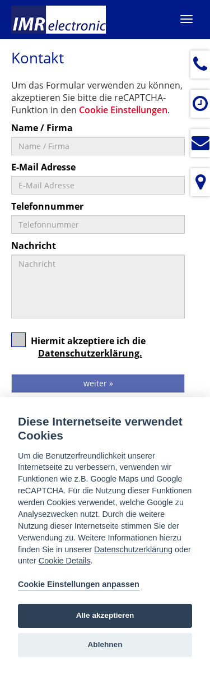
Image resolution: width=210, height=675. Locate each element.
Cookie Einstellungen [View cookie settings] (123, 110)
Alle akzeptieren (105, 615)
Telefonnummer (47, 206)
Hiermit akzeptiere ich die (78, 350)
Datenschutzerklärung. (90, 353)
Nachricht (33, 245)
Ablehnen (105, 644)
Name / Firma (42, 128)
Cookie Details (65, 560)
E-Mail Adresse (43, 167)
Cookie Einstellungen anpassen (78, 584)
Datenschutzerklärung (133, 549)
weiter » (98, 383)
